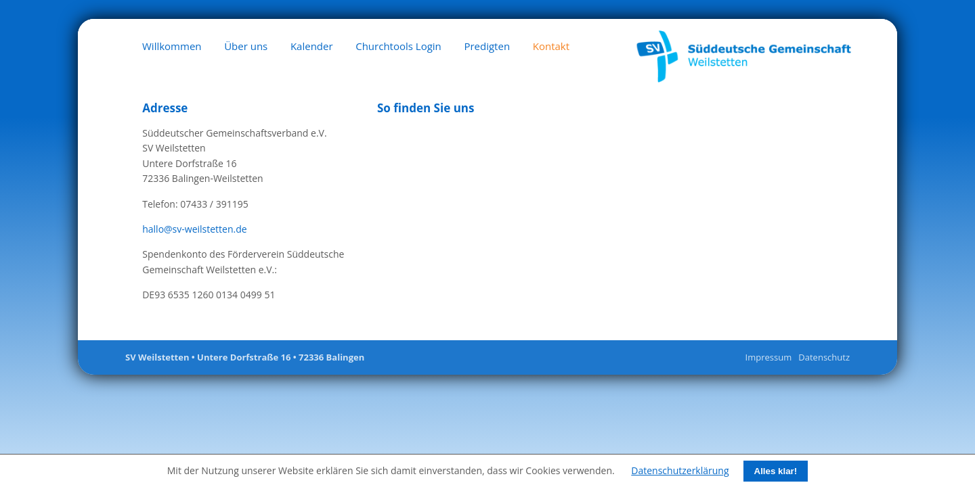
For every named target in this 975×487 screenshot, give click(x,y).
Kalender (311, 46)
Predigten (487, 46)
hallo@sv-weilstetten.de (194, 229)
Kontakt (551, 46)
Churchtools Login (398, 46)
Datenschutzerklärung (680, 470)
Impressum (768, 357)
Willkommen (172, 46)
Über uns (245, 46)
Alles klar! (776, 471)
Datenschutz (824, 357)
